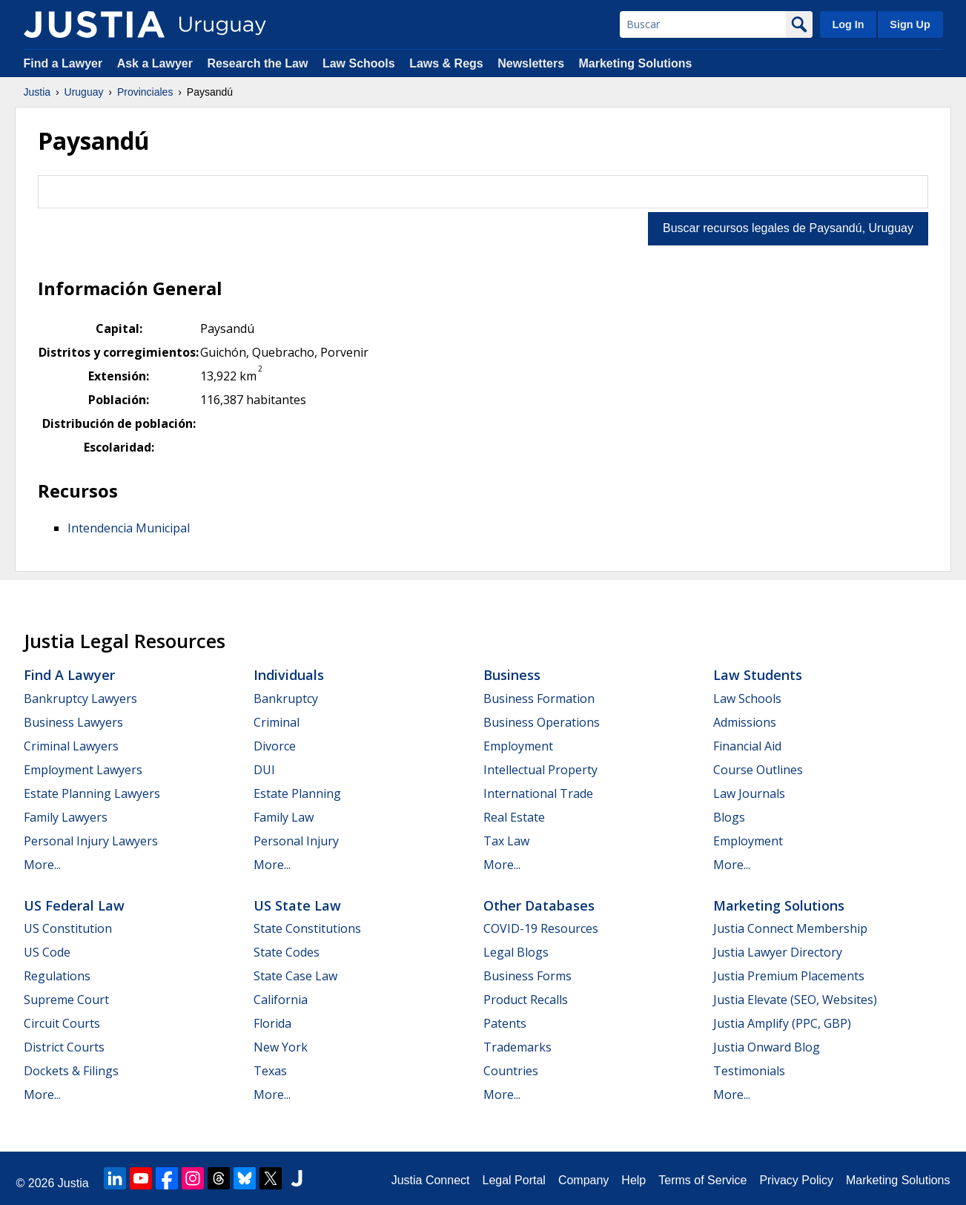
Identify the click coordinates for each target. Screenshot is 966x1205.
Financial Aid (747, 746)
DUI (264, 770)
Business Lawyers (73, 722)
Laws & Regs (446, 63)
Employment (518, 746)
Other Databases (539, 905)
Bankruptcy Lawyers (80, 698)
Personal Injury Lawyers (91, 841)
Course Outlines (758, 770)
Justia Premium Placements (788, 976)
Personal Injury (296, 841)
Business (511, 675)
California (281, 999)
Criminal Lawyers (71, 746)
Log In (848, 24)
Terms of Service (702, 1180)
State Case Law (295, 976)
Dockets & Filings (71, 1071)
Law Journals (749, 793)
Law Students (757, 675)
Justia (37, 92)
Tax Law (506, 841)
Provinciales (145, 92)
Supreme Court (66, 999)
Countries (510, 1071)
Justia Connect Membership (790, 928)
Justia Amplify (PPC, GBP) (782, 1023)
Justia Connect (430, 1180)
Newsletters (530, 63)
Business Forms (527, 976)
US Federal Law (74, 905)
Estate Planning (297, 793)
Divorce (275, 746)
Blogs (729, 817)
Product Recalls (525, 999)
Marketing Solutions (635, 63)
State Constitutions (307, 928)
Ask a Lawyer (156, 63)
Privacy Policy (796, 1180)
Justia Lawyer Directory (777, 952)
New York (281, 1047)
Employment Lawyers (83, 770)
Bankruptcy (286, 698)
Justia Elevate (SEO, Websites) (795, 999)
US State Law (297, 905)
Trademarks (517, 1047)
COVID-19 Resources (540, 928)
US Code (47, 952)
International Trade (538, 793)
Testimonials (749, 1071)
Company (583, 1180)
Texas (270, 1071)
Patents (504, 1023)
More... (42, 864)
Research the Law (257, 63)
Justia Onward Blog (766, 1047)
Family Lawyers (65, 817)
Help (633, 1180)
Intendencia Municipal (128, 528)
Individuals (289, 675)
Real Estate (514, 817)
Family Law (284, 817)
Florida (272, 1023)
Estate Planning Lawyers (92, 793)
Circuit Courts (62, 1023)
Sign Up (910, 24)
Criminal (277, 722)
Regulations (57, 976)
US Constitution (68, 928)
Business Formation (539, 698)
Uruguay (84, 92)
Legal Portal (513, 1180)
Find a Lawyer (63, 63)
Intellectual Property (540, 770)
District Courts (64, 1047)
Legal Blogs (516, 952)
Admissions (744, 722)
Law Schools (358, 63)
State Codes (287, 952)
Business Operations (541, 722)
